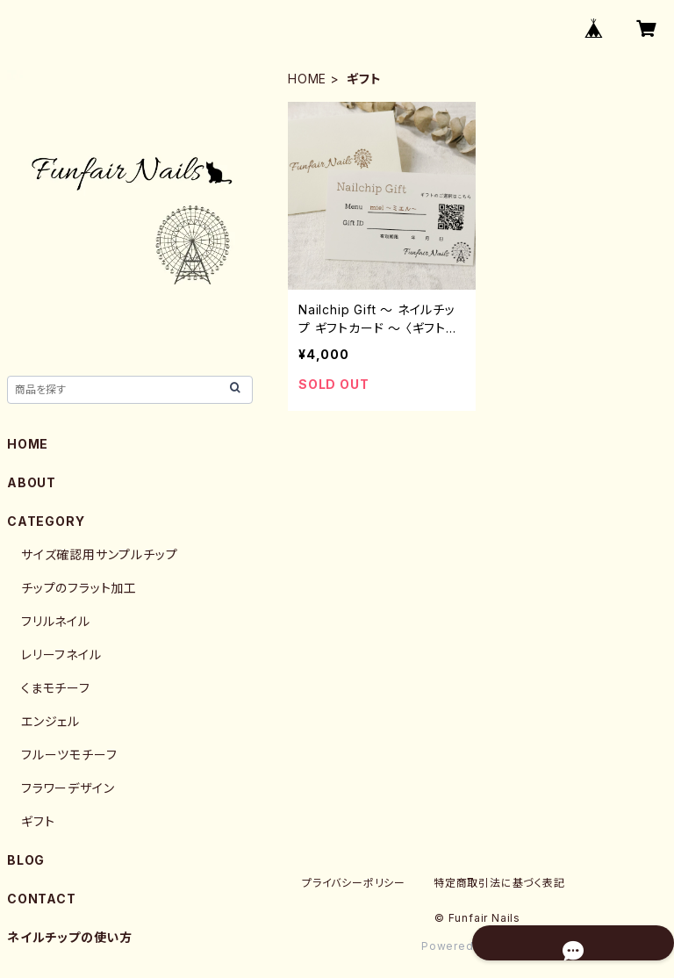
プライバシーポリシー (353, 882)
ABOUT (31, 482)
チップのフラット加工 (79, 587)
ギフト (37, 821)
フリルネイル (55, 621)
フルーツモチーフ (69, 754)
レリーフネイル (61, 654)
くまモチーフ (55, 687)
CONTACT (41, 898)
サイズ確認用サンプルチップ (99, 554)
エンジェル (50, 721)
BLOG (26, 859)
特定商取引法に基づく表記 (499, 882)
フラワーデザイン (67, 787)
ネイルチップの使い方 (70, 937)
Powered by (477, 946)
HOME (307, 78)
